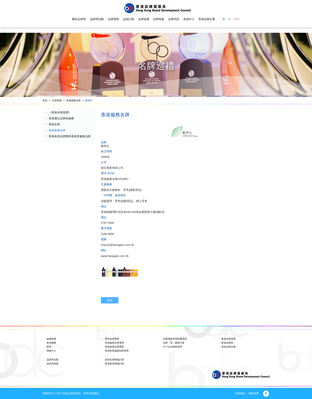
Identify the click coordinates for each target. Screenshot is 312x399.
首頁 (45, 100)
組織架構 (51, 338)
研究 (49, 346)
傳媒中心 (51, 350)
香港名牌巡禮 (228, 338)
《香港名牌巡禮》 (60, 112)
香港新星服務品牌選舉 (117, 350)
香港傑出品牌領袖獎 (61, 118)
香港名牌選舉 (112, 338)
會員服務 (51, 342)
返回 (109, 300)
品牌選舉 (113, 19)
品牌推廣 (158, 19)
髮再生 (89, 100)
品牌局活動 (97, 19)
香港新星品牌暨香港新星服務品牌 (70, 136)
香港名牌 (54, 124)
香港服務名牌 (73, 100)
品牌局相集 (52, 363)
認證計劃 (128, 19)
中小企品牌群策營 (172, 346)
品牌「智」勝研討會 (173, 342)
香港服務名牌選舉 (114, 342)
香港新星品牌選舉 (114, 346)
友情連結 (240, 393)
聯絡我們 (254, 393)
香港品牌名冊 (206, 19)
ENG (237, 19)
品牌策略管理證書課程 (175, 338)
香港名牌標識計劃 (114, 359)
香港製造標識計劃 (114, 363)
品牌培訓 (173, 19)
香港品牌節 (227, 342)
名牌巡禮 (143, 19)
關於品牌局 (79, 19)
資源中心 (188, 19)
